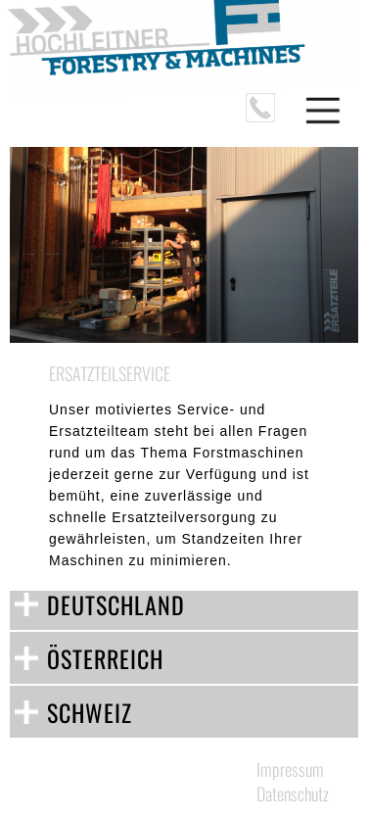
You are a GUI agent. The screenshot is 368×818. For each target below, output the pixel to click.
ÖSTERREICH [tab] (105, 658)
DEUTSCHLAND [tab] (116, 604)
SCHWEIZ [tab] (89, 712)
